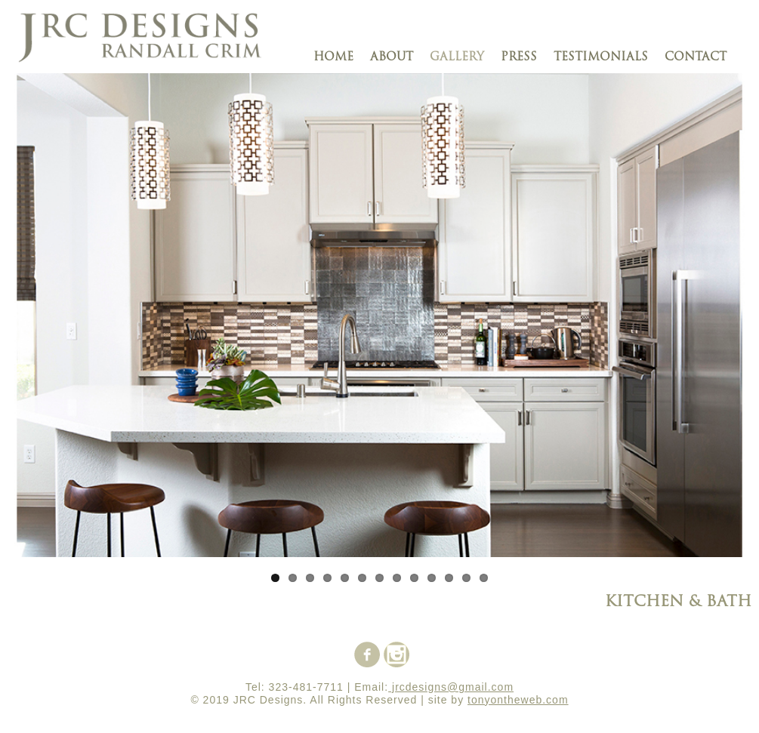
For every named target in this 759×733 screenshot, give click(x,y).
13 (484, 578)
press (519, 57)
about (391, 57)
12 (466, 578)
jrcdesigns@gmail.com (451, 687)
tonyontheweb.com (518, 700)
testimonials (601, 57)
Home (333, 57)
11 (449, 578)
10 (431, 578)
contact (696, 57)
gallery (457, 57)
